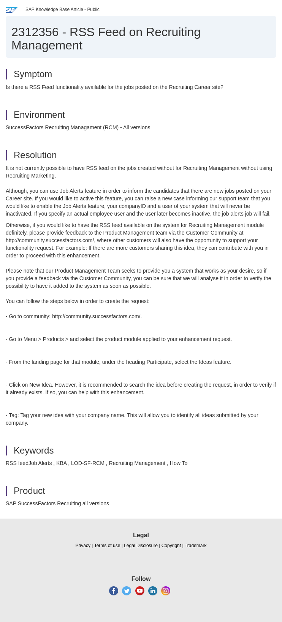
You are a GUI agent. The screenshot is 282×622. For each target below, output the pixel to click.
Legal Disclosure (141, 545)
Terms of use (107, 545)
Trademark (196, 545)
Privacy (83, 545)
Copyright (171, 545)
